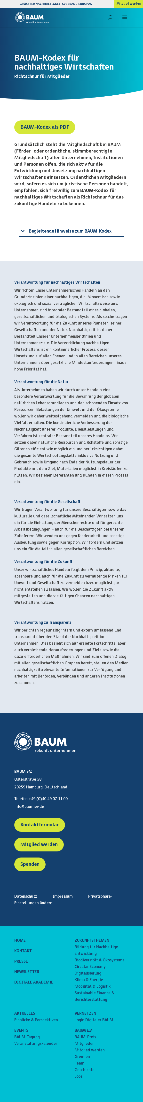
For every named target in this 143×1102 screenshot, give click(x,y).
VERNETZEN (85, 1013)
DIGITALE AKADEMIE (33, 982)
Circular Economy (90, 967)
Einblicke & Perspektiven (36, 1020)
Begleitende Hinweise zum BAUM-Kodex (70, 231)
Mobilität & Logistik (93, 986)
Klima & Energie (89, 980)
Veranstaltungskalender (35, 1043)
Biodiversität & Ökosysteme (100, 960)
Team (79, 1063)
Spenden (30, 864)
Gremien (82, 1057)
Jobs (78, 1076)
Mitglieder (84, 1043)
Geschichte (85, 1070)
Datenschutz (25, 896)
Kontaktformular (39, 825)
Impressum (63, 896)
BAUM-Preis (85, 1037)
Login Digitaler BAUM (94, 1020)
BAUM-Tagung (27, 1037)
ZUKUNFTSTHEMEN (92, 940)
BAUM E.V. (83, 1030)
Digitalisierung (88, 973)
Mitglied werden (129, 3)
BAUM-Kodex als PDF (44, 127)
